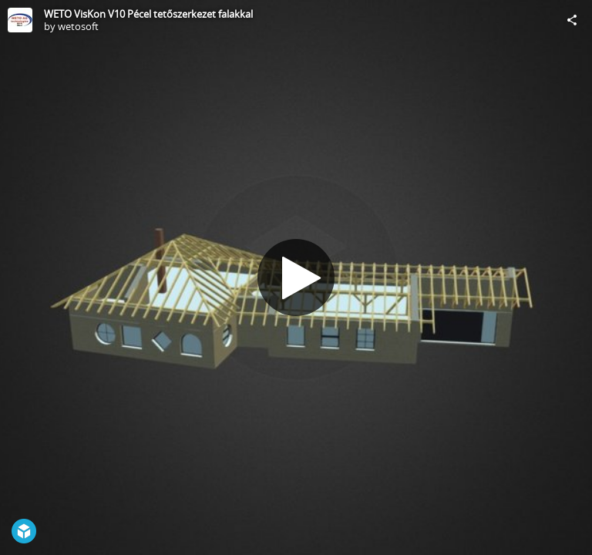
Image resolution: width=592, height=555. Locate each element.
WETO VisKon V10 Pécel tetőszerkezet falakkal (148, 14)
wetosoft (78, 26)
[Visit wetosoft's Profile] (20, 20)
